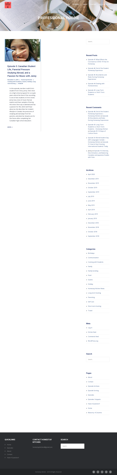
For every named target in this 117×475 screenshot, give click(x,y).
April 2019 (91, 210)
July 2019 (91, 196)
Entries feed (92, 332)
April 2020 (91, 174)
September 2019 (93, 192)
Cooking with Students (15, 81)
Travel (90, 311)
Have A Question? (105, 4)
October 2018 (92, 232)
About (85, 4)
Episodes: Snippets (94, 399)
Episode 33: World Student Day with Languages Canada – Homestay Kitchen (98, 140)
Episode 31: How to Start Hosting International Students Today (98, 144)
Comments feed (93, 336)
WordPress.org (93, 341)
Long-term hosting (94, 293)
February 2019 (93, 214)
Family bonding (93, 271)
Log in (90, 328)
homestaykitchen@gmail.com (42, 447)
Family (90, 266)
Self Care (91, 302)
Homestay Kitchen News (96, 289)
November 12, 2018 (13, 80)
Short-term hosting (94, 306)
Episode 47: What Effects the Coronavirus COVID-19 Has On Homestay (98, 62)
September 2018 (93, 236)
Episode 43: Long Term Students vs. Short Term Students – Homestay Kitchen (98, 127)
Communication (93, 258)
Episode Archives (93, 386)
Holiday (29, 81)
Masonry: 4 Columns (95, 413)
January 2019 (92, 218)
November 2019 (93, 183)
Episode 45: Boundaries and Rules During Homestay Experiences (97, 77)
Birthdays (91, 253)
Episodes (76, 4)
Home (68, 4)
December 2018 (93, 223)
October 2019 (92, 188)
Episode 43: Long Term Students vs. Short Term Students (96, 92)
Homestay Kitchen (26, 80)
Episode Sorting (93, 391)
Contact (93, 4)
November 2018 (93, 227)
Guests (24, 81)
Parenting (91, 297)
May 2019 (91, 205)
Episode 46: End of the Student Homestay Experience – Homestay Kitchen (98, 114)
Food (89, 275)
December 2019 (93, 179)
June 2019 (91, 201)
